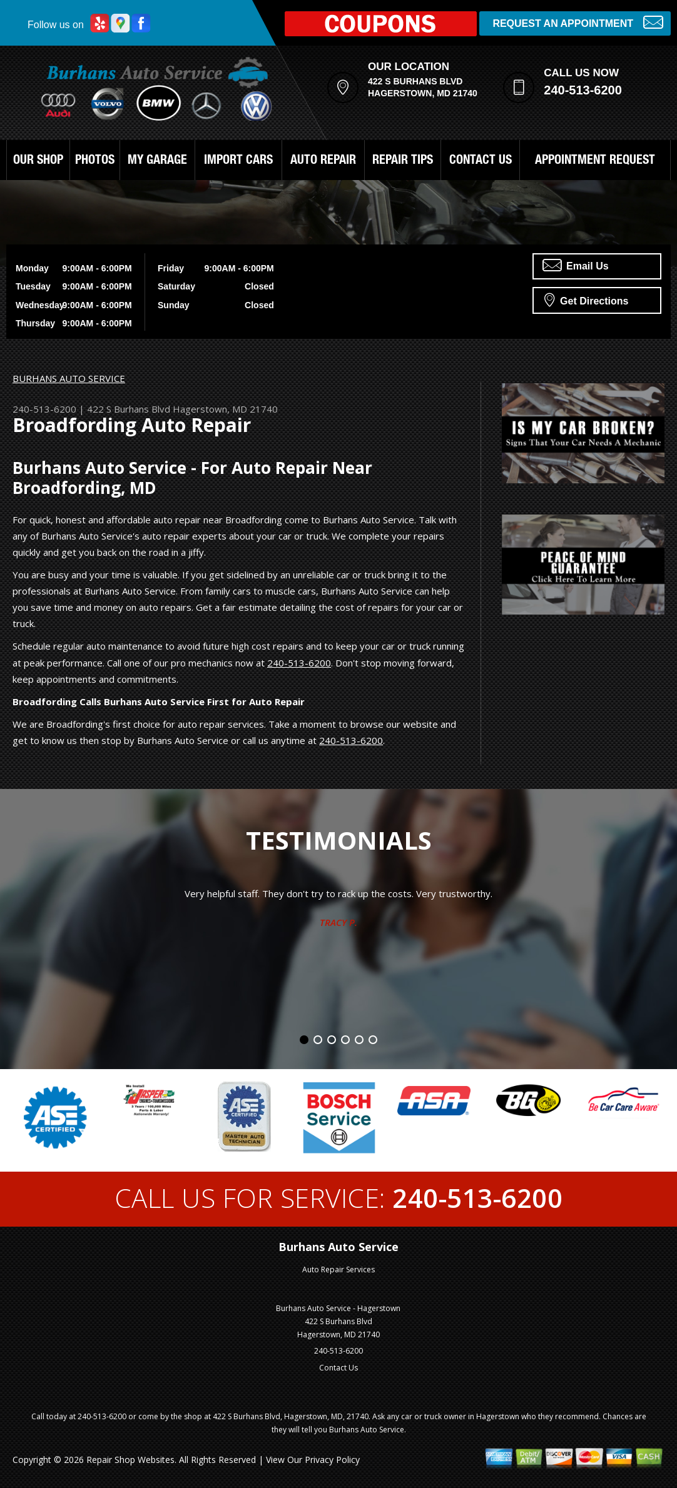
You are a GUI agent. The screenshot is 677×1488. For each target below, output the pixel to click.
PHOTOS (95, 161)
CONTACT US (480, 161)
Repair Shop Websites (130, 1459)
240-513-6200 (583, 90)
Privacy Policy (332, 1459)
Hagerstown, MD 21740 (225, 409)
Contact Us (338, 1367)
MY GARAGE (157, 161)
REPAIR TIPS (402, 161)
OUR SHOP (38, 161)
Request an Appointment (577, 22)
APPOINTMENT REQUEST (595, 161)
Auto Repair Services (338, 1269)
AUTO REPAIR (323, 161)
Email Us (575, 265)
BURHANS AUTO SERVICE (69, 378)
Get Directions (586, 299)
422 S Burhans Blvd (128, 409)
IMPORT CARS (238, 161)
